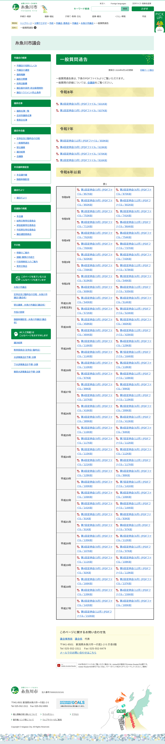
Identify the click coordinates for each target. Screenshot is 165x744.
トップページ (26, 23)
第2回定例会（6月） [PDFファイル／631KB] (83, 104)
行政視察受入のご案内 (27, 262)
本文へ (102, 4)
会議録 (91, 82)
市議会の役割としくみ (27, 66)
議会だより (22, 198)
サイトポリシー (48, 714)
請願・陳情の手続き (26, 257)
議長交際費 (22, 79)
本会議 (20, 216)
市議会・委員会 (63, 23)
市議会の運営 (23, 70)
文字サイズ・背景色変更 (141, 4)
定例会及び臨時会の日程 (28, 138)
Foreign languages (118, 4)
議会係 (78, 639)
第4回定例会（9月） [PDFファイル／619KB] (83, 147)
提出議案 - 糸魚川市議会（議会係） (29, 305)
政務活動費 (22, 83)
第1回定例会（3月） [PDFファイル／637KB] (83, 110)
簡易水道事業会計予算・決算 (27, 372)
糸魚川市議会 (87, 23)
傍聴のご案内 (23, 253)
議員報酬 (21, 75)
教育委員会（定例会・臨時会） (27, 350)
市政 (51, 23)
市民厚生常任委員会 (26, 230)
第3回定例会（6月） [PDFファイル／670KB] (83, 154)
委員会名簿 (22, 120)
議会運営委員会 (24, 234)
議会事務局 (66, 639)
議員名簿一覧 (23, 111)
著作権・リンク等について (23, 720)
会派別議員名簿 (24, 115)
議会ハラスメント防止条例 (29, 92)
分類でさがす (40, 23)
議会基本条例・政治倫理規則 (30, 88)
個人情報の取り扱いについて (25, 714)
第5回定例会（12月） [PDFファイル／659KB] (84, 140)
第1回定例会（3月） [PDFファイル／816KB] (83, 160)
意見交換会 (22, 266)
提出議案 (21, 147)
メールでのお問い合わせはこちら (78, 652)
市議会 (75, 23)
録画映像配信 (23, 179)
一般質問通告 (26, 28)
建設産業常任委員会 (26, 225)
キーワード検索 (81, 9)
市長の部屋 (19, 312)
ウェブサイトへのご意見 (52, 720)
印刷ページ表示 (147, 70)
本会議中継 (22, 175)
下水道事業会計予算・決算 (26, 364)
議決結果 (21, 152)
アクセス (75, 714)
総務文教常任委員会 (26, 221)
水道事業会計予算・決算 (25, 357)
